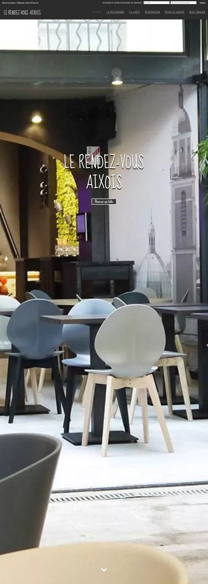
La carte (134, 12)
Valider (203, 3)
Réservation (152, 12)
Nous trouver (197, 12)
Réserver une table (104, 201)
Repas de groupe (175, 12)
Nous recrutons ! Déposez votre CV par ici (20, 3)
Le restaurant (115, 12)
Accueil (97, 12)
